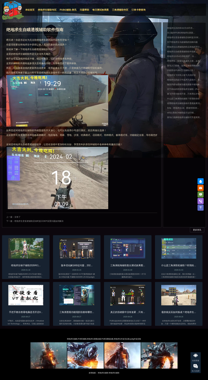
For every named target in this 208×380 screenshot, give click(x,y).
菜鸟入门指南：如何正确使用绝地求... (184, 65)
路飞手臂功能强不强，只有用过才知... (184, 94)
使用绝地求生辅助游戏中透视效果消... (184, 103)
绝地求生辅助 (103, 373)
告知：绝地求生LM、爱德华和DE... (183, 108)
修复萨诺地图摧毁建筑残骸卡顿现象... (184, 84)
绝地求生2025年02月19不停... (180, 28)
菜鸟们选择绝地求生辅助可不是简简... (184, 117)
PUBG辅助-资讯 (68, 10)
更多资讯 (197, 230)
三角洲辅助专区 (120, 10)
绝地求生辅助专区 (47, 10)
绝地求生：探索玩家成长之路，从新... (184, 61)
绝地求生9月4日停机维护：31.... (181, 56)
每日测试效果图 (100, 10)
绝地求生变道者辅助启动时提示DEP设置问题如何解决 (39, 221)
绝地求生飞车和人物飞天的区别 (181, 75)
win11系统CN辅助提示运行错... (181, 112)
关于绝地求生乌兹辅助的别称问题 (182, 42)
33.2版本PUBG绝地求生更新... (181, 33)
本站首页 (30, 10)
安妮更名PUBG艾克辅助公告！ (181, 70)
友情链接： (93, 373)
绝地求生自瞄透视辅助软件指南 (181, 51)
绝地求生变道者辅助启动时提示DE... (183, 37)
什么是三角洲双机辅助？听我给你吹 (183, 98)
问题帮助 (84, 10)
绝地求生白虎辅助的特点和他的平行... (184, 47)
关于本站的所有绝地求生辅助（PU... (183, 89)
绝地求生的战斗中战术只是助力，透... (184, 80)
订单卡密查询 (139, 10)
